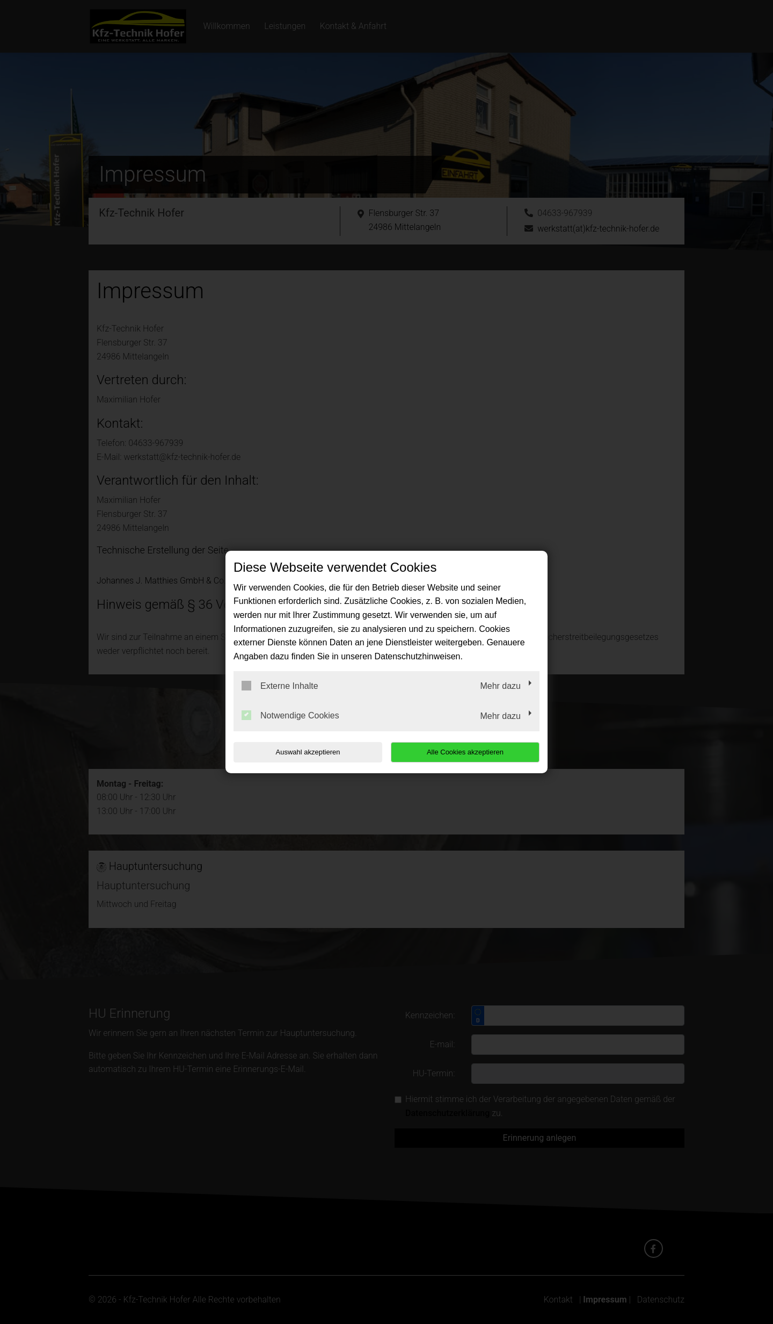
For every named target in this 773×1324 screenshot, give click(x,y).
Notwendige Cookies (290, 715)
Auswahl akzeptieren (302, 752)
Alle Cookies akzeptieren (470, 752)
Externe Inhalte (280, 685)
